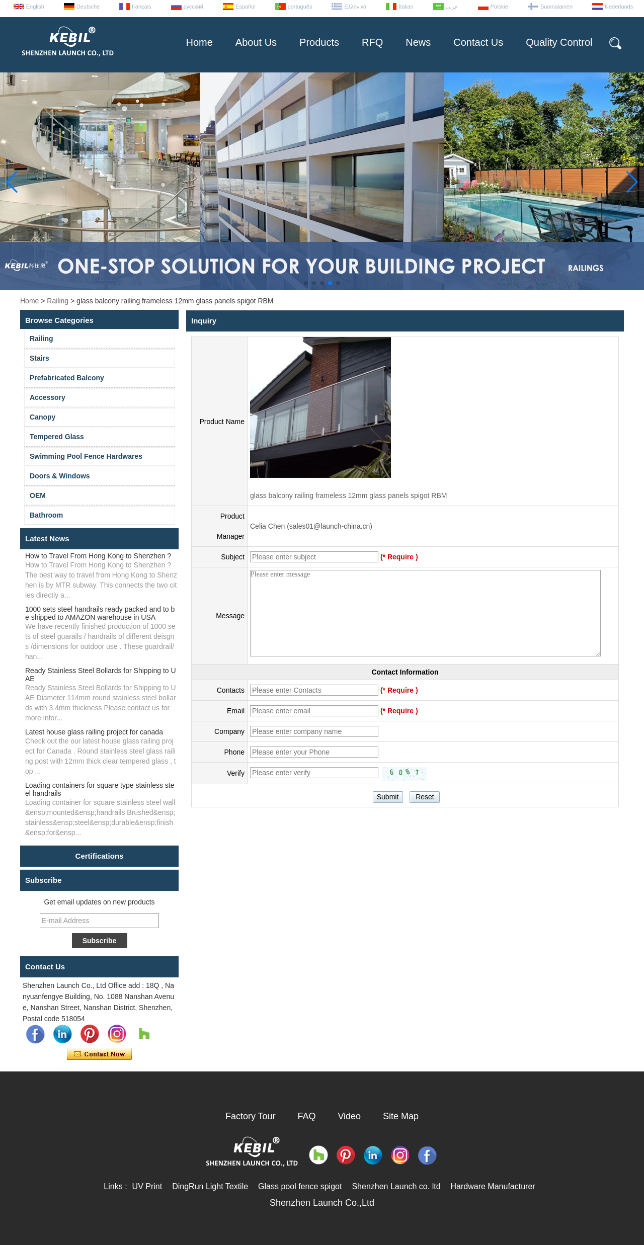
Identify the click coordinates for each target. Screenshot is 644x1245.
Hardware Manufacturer (493, 1186)
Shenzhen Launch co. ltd (396, 1186)
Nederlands (619, 7)
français (141, 7)
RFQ (372, 42)
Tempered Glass (57, 437)
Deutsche (88, 7)
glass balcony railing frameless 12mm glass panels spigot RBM (348, 495)
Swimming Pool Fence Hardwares (86, 456)
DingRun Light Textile (210, 1186)
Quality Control (559, 42)
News (418, 42)
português (300, 7)
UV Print (147, 1186)
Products (319, 42)
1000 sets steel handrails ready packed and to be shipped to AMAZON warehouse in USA (100, 613)
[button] (306, 283)
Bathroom (46, 515)
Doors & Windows (60, 476)
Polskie (499, 7)
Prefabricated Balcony (67, 378)
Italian (405, 7)
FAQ (307, 1116)
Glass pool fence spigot (300, 1186)
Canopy (42, 417)
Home (199, 42)
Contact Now (99, 1054)
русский (193, 7)
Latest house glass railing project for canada (94, 732)
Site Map (401, 1116)
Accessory (47, 397)
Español (245, 7)
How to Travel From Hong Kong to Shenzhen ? (98, 556)
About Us (256, 42)
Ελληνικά (355, 7)
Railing (57, 301)
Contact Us (478, 42)
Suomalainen (556, 7)
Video (349, 1116)
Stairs (39, 358)
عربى (452, 7)
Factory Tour (250, 1116)
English (35, 7)
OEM (38, 495)
